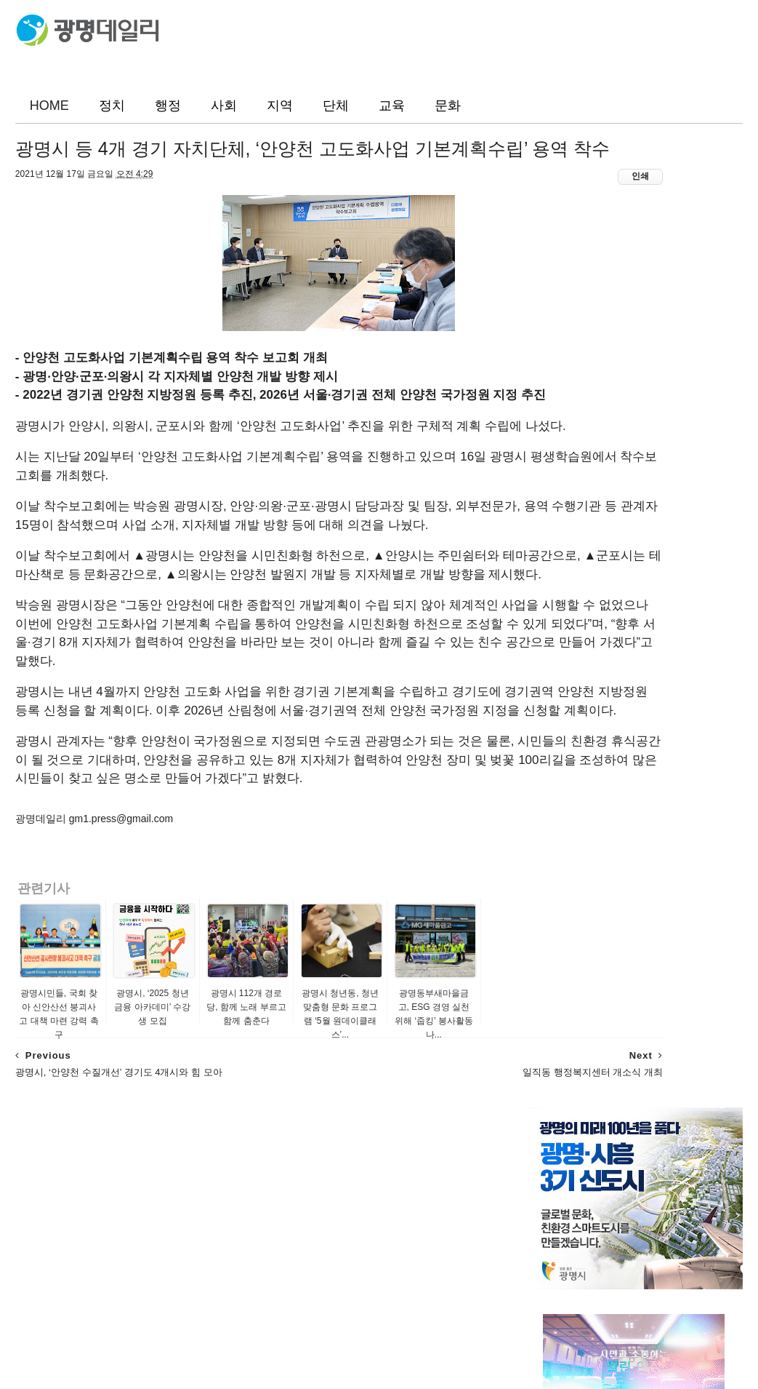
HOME (49, 105)
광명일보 (545, 572)
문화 (448, 105)
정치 (112, 105)
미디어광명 (550, 676)
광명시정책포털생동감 (575, 690)
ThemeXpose (90, 1371)
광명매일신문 (555, 602)
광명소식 (561, 540)
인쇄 (480, 223)
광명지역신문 (555, 631)
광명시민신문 (555, 587)
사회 (224, 105)
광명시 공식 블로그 (568, 705)
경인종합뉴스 (555, 660)
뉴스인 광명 (551, 616)
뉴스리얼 (545, 646)
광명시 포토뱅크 (562, 719)
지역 (280, 105)
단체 (336, 105)
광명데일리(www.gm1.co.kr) (428, 1339)
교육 (392, 105)
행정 (168, 105)
